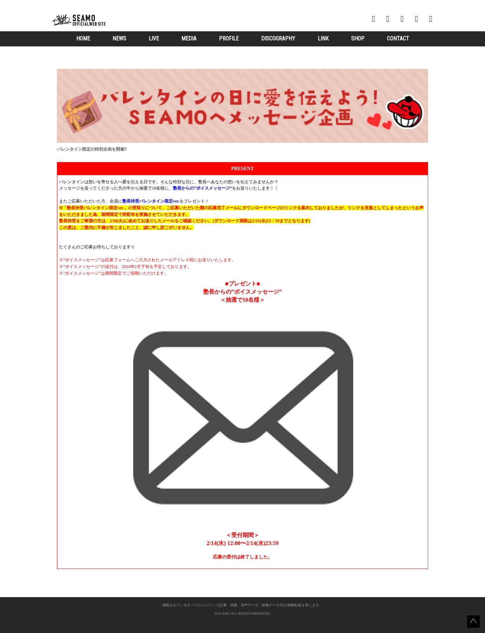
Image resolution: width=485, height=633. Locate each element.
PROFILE (229, 38)
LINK (323, 38)
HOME (83, 38)
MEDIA (188, 38)
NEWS (119, 38)
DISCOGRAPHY (278, 38)
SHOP (357, 38)
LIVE (154, 38)
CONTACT (398, 38)
